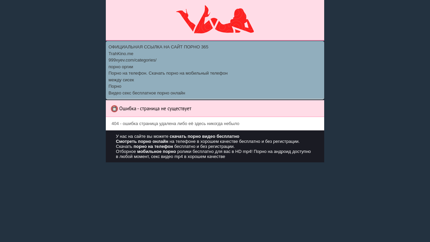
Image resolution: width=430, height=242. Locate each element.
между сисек (121, 79)
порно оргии (121, 66)
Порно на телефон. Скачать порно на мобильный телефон (168, 73)
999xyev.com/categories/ (133, 60)
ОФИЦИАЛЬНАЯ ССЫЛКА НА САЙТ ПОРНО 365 (158, 46)
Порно (115, 86)
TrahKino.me (121, 53)
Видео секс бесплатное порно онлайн (147, 92)
